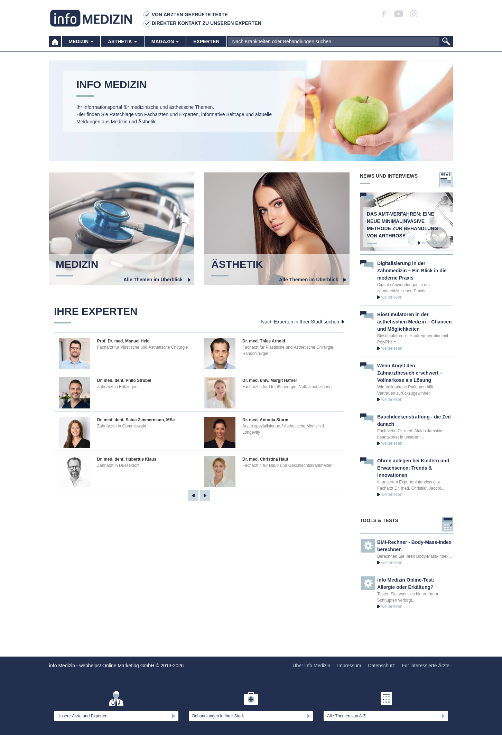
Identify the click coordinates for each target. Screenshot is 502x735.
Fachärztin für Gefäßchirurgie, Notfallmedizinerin (287, 386)
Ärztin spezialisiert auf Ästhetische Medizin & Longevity (283, 429)
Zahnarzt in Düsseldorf (118, 465)
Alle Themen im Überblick (154, 279)
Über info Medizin (311, 665)
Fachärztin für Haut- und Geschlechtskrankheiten (287, 465)
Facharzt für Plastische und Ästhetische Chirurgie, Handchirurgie (288, 350)
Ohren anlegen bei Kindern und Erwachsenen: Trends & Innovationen (413, 468)
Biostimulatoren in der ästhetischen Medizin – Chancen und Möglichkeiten (414, 322)
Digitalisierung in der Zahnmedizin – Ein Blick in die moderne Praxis (412, 271)
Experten (206, 45)
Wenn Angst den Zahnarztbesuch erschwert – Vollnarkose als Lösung (410, 373)
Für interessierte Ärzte (425, 665)
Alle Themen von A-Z (346, 716)
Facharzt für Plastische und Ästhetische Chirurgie (142, 347)
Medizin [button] (81, 45)
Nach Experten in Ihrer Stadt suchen (300, 321)
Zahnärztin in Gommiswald (121, 426)
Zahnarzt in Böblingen (117, 386)
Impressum (349, 665)
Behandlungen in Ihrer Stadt (218, 716)
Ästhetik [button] (122, 45)
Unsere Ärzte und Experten (82, 716)
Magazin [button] (165, 45)
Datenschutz (381, 665)
